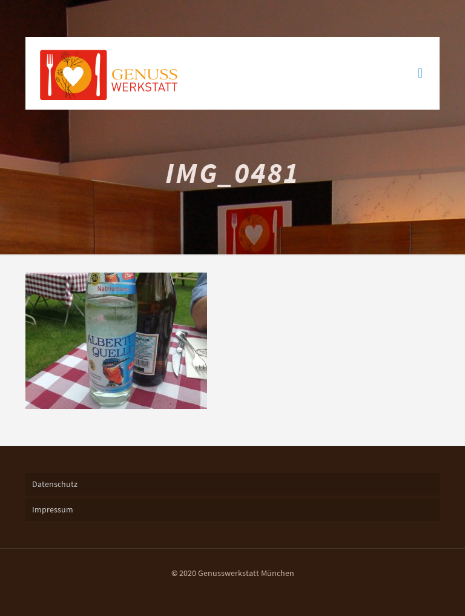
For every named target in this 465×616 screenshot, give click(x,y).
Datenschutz (55, 484)
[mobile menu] (420, 73)
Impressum (52, 509)
